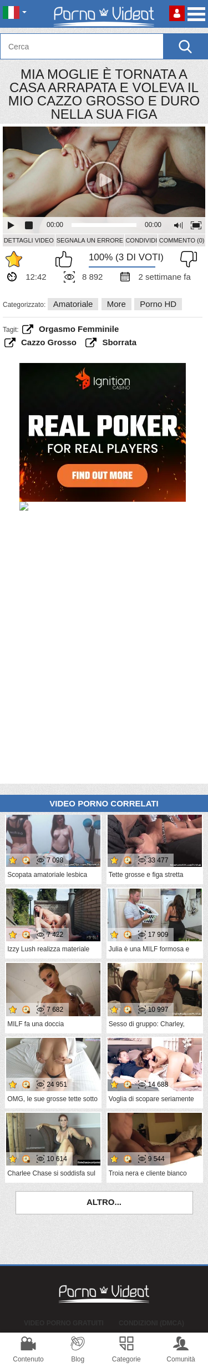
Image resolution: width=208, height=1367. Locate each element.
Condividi (141, 240)
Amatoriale (73, 304)
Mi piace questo (66, 259)
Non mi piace (186, 259)
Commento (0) (182, 240)
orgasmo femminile (79, 329)
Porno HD (158, 304)
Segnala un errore (90, 240)
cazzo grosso (49, 342)
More (116, 304)
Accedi (177, 13)
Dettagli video (29, 240)
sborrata (119, 342)
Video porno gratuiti (64, 1323)
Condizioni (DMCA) (151, 1323)
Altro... (104, 1202)
